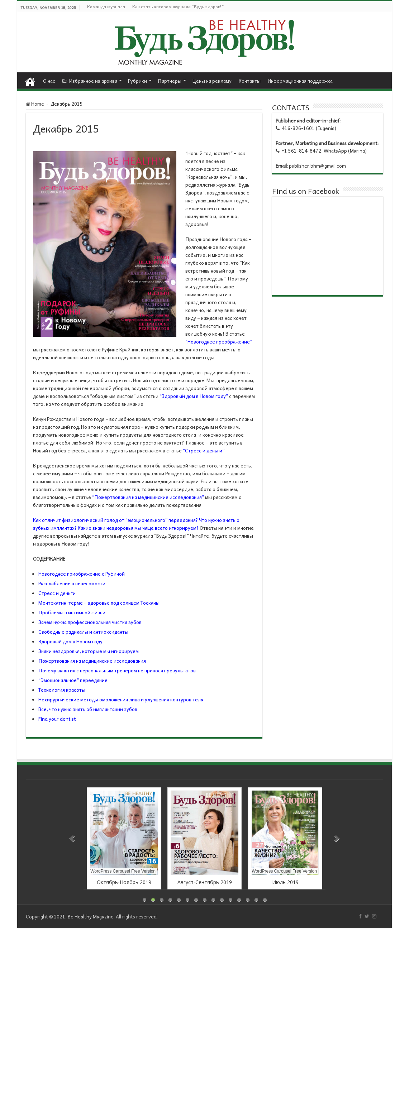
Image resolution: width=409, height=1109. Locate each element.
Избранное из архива (89, 81)
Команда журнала (106, 6)
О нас (49, 81)
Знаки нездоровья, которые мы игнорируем (88, 651)
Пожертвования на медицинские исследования (92, 660)
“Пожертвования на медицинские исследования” (148, 497)
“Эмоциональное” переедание (73, 680)
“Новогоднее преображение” (218, 341)
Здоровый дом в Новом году (70, 641)
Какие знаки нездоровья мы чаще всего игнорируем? (138, 528)
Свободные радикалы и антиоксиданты (83, 631)
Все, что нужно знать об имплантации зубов (87, 709)
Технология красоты (61, 689)
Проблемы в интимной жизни (71, 612)
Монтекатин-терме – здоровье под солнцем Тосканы (99, 602)
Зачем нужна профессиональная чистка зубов (90, 622)
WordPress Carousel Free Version (123, 871)
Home (30, 79)
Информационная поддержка (300, 81)
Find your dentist (57, 718)
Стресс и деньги (57, 593)
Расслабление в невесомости (71, 583)
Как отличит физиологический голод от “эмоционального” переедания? (115, 520)
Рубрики (137, 81)
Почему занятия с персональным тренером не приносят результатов (117, 670)
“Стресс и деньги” (203, 450)
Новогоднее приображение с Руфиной (81, 573)
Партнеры (169, 81)
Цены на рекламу (212, 81)
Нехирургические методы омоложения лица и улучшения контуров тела (120, 699)
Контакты (250, 81)
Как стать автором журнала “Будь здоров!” (178, 6)
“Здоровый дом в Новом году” (194, 396)
